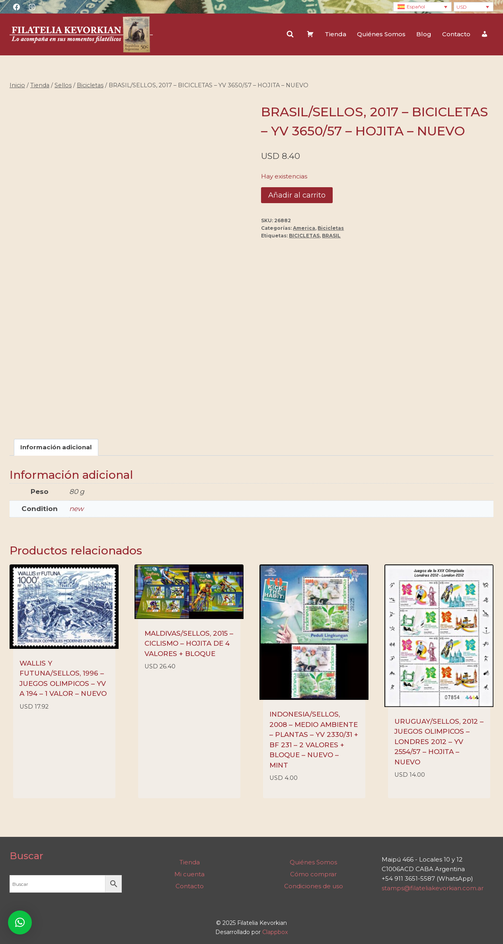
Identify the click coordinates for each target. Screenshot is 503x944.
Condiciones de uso (313, 886)
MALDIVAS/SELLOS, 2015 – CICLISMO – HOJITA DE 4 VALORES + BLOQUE (188, 643)
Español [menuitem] (416, 7)
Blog (423, 34)
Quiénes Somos (381, 34)
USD (461, 7)
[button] (20, 922)
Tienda (335, 34)
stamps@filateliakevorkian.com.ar (433, 888)
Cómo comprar (313, 874)
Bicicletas (331, 228)
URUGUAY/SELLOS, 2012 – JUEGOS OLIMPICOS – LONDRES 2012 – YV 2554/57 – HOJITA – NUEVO (439, 741)
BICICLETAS (304, 236)
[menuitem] (422, 7)
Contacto (456, 34)
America (304, 228)
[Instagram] (32, 7)
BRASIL (331, 236)
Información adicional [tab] (56, 447)
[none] (422, 7)
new (76, 509)
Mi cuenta (189, 874)
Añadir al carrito (297, 195)
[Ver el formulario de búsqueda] (290, 34)
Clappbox (275, 932)
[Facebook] (16, 7)
